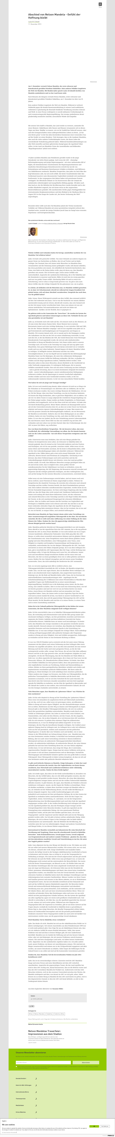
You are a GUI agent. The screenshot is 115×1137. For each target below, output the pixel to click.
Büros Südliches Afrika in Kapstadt (53, 223)
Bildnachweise (93, 81)
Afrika (30, 1014)
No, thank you (105, 1126)
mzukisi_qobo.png (37, 998)
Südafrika (49, 1014)
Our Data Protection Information (9, 1132)
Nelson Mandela (39, 1014)
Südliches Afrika (59, 1014)
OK (94, 1126)
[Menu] (100, 4)
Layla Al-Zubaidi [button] (33, 21)
